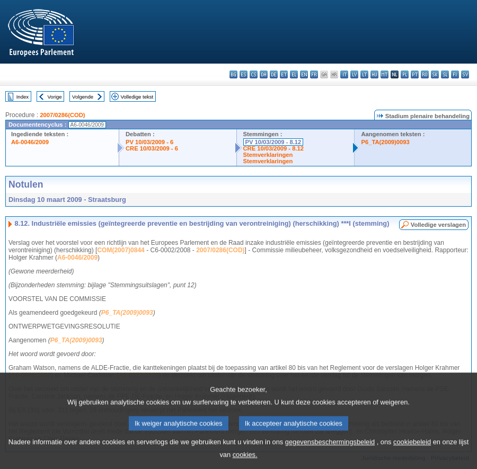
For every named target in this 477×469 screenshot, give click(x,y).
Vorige (55, 97)
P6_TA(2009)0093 (385, 142)
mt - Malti (384, 74)
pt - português (415, 74)
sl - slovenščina (445, 74)
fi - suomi (455, 74)
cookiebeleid (412, 449)
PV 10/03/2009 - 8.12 (273, 142)
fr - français (314, 74)
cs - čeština (254, 74)
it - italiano (344, 74)
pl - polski (405, 74)
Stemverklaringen (268, 155)
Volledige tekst (136, 97)
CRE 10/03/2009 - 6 (152, 148)
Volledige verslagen (438, 225)
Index (22, 97)
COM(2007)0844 (120, 250)
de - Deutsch (274, 74)
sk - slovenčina (435, 74)
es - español (244, 74)
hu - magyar (374, 74)
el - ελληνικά (294, 74)
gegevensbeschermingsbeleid (330, 449)
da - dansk (264, 74)
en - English (304, 74)
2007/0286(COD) (62, 115)
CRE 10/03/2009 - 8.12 (273, 148)
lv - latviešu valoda (354, 74)
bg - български (233, 74)
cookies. (245, 461)
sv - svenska (465, 74)
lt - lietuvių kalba (364, 74)
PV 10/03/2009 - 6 (149, 142)
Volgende (82, 97)
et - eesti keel (284, 74)
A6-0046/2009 (30, 142)
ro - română (425, 74)
